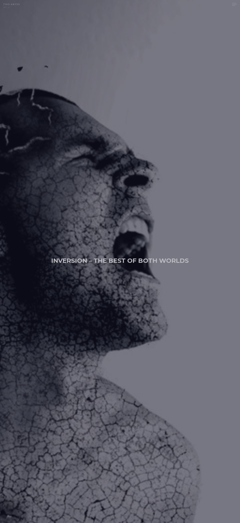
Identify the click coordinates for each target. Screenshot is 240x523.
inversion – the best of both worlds (120, 259)
